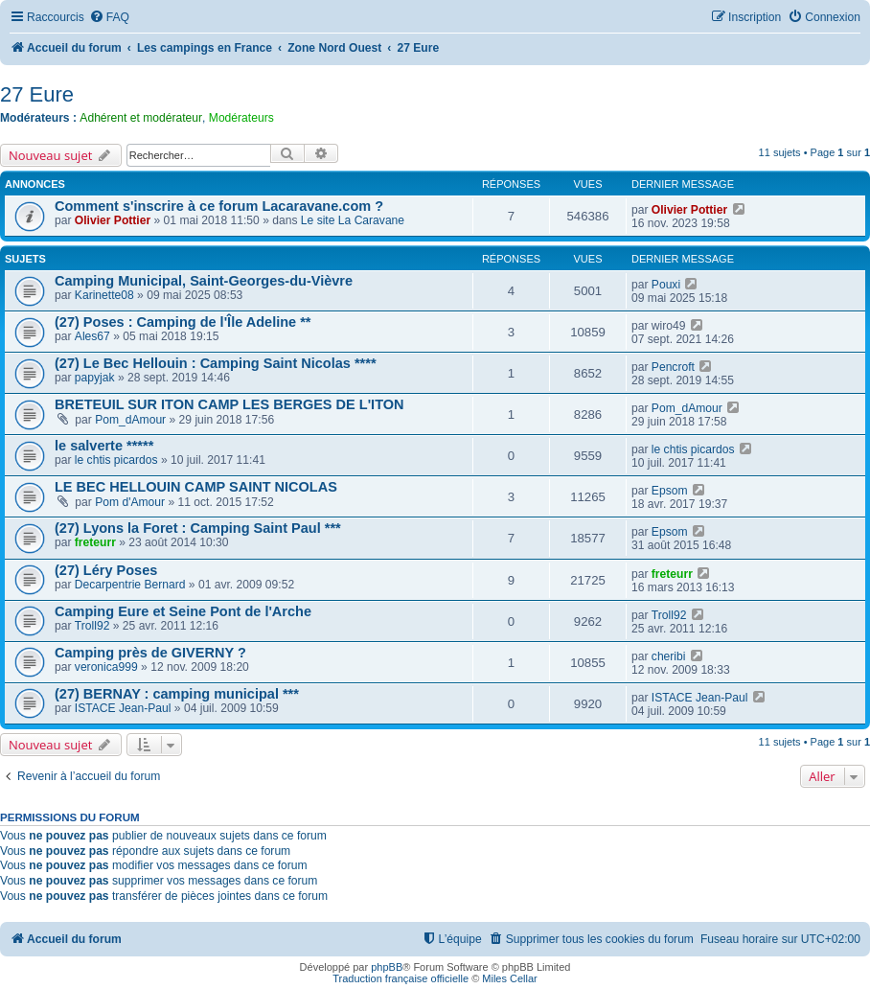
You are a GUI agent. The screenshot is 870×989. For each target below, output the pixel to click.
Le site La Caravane (352, 220)
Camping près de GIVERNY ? (150, 652)
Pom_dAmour (130, 419)
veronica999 (106, 667)
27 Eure (37, 94)
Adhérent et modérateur (141, 118)
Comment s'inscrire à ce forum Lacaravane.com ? (219, 206)
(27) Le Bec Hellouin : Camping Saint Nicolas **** (216, 363)
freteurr (95, 542)
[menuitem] (109, 18)
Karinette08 (104, 295)
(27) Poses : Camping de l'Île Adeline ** (183, 322)
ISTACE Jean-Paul (123, 708)
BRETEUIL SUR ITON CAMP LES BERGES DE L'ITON (229, 404)
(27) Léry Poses (106, 570)
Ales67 (92, 336)
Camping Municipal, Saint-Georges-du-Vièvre (204, 280)
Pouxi (666, 284)
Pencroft (673, 367)
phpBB (386, 967)
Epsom (670, 490)
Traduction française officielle (400, 978)
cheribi (669, 656)
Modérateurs (241, 118)
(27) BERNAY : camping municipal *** (177, 694)
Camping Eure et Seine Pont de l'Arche (183, 611)
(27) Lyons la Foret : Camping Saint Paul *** (198, 528)
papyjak (95, 377)
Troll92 (92, 625)
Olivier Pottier (112, 220)
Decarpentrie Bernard (130, 584)
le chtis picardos (116, 460)
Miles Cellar (509, 978)
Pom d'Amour (130, 502)
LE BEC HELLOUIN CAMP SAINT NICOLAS (196, 486)
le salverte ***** (104, 445)
